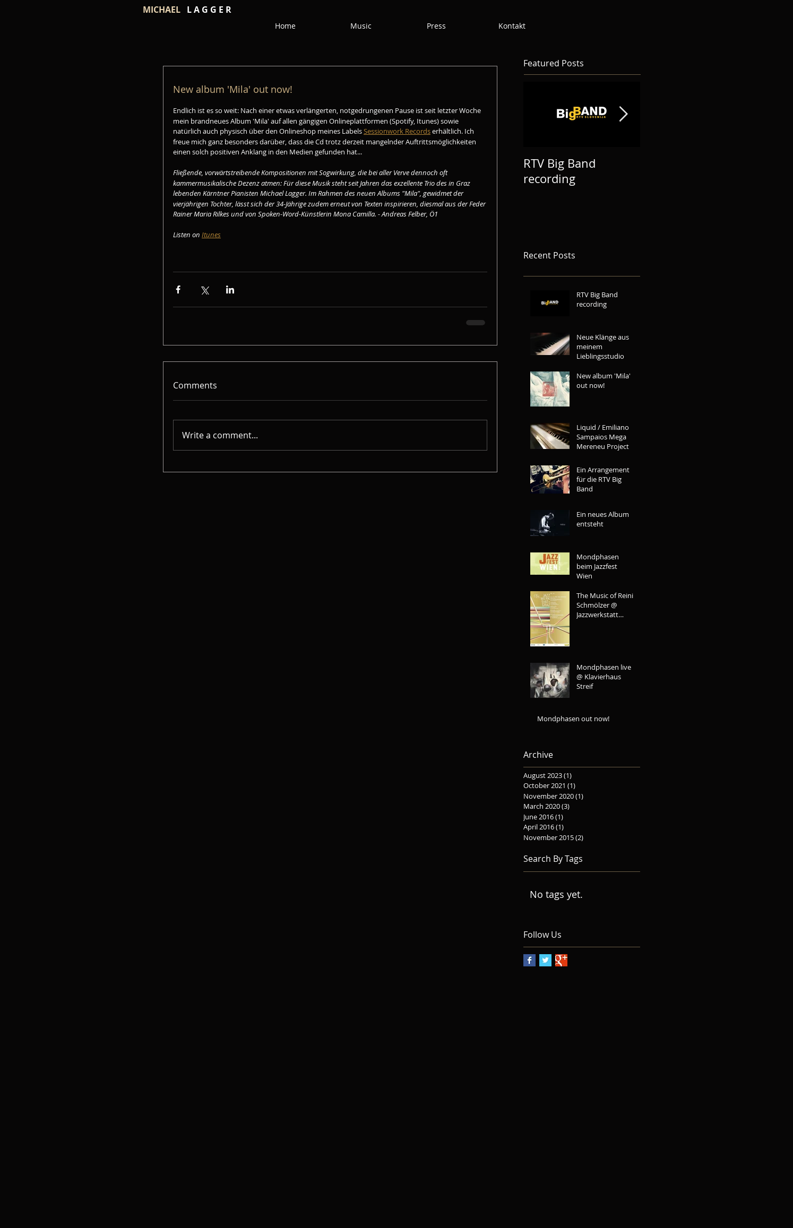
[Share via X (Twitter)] (204, 289)
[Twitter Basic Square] (545, 960)
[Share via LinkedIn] (230, 289)
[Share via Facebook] (178, 289)
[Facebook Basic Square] (529, 960)
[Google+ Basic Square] (561, 960)
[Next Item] (623, 115)
